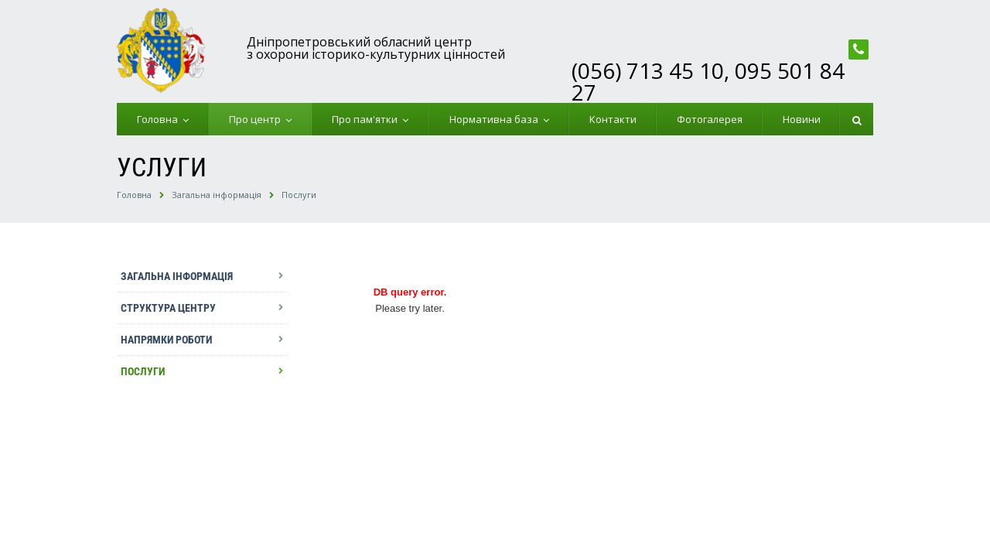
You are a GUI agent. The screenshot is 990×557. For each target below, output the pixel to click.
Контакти (613, 119)
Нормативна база (496, 119)
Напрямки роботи (166, 339)
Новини (802, 119)
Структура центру (168, 308)
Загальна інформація (216, 194)
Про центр (257, 119)
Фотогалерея (709, 119)
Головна (160, 119)
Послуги (299, 194)
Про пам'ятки (367, 119)
